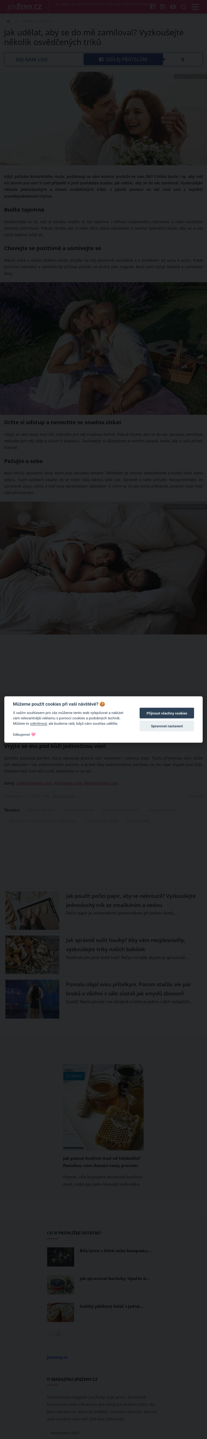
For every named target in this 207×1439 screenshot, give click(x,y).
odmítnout (38, 723)
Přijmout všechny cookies (167, 713)
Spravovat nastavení (167, 726)
